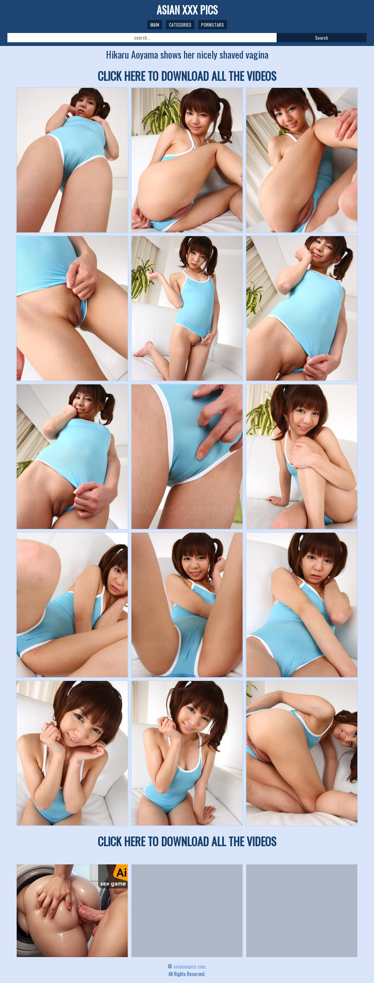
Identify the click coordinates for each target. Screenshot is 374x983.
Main (154, 24)
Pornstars (212, 24)
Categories (180, 24)
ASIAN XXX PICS (187, 9)
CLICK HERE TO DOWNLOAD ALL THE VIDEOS (187, 75)
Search (321, 37)
